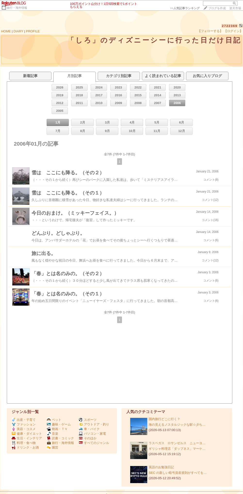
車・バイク (89, 429)
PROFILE (33, 31)
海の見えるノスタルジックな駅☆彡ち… (177, 424)
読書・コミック (60, 438)
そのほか (88, 438)
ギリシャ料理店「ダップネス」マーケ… (177, 448)
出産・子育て (24, 420)
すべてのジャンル (94, 443)
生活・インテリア (27, 438)
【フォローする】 (210, 31)
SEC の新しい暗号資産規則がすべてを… (178, 473)
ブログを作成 (217, 8)
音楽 (52, 433)
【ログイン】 (233, 31)
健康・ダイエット (27, 433)
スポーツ (88, 420)
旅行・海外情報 (17, 7)
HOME (6, 31)
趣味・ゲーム (59, 424)
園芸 (52, 447)
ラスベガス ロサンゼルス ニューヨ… (177, 443)
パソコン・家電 (92, 433)
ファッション (24, 424)
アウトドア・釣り (94, 424)
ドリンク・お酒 (25, 447)
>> (185, 8)
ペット (54, 420)
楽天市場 (235, 8)
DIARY (18, 31)
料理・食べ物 (24, 443)
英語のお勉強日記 (161, 467)
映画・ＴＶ (57, 429)
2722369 (230, 26)
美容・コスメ (24, 429)
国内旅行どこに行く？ (164, 419)
